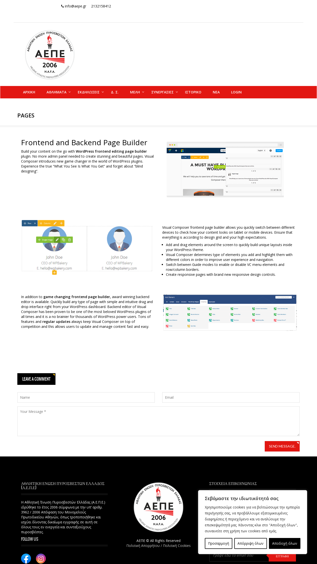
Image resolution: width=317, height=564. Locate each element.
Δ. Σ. (115, 92)
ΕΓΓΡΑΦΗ (282, 556)
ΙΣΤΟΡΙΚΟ (193, 92)
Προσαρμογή (218, 543)
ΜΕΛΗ (135, 92)
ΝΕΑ (216, 92)
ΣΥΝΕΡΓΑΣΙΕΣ (162, 92)
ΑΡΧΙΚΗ (29, 92)
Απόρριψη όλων (251, 543)
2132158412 (101, 6)
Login (236, 92)
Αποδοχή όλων (284, 543)
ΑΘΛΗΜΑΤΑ (56, 92)
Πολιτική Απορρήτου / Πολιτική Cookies (158, 545)
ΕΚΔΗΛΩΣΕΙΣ (89, 92)
